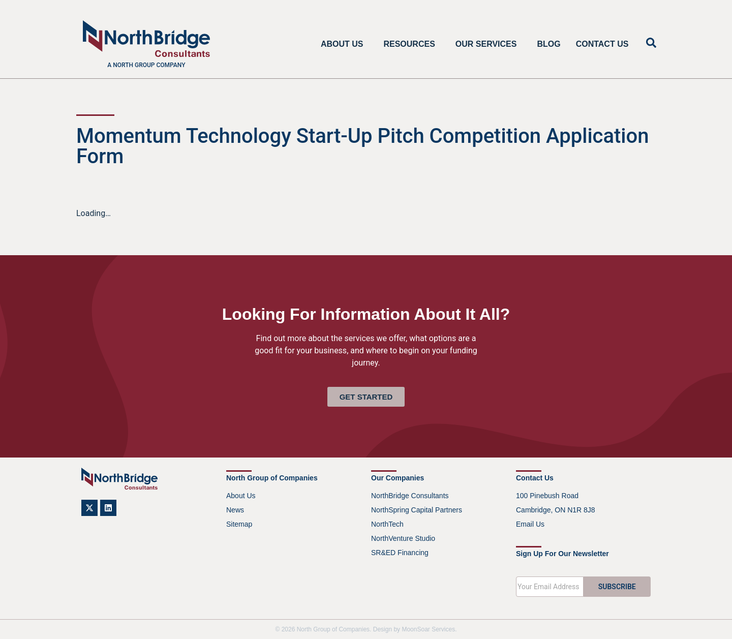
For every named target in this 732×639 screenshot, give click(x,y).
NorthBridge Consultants (410, 496)
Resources (411, 44)
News (235, 510)
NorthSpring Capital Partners (416, 510)
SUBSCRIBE (617, 587)
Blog (548, 44)
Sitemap (239, 524)
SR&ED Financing (400, 553)
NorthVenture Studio (403, 538)
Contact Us (602, 44)
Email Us (530, 524)
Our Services (488, 44)
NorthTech (387, 524)
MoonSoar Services (428, 629)
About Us (345, 44)
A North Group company (146, 65)
